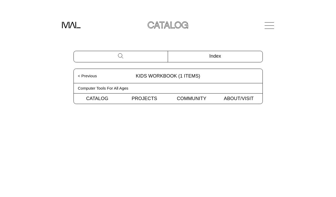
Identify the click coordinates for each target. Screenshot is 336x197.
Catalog (97, 98)
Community (191, 98)
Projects (144, 98)
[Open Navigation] (269, 25)
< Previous (87, 76)
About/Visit (239, 98)
